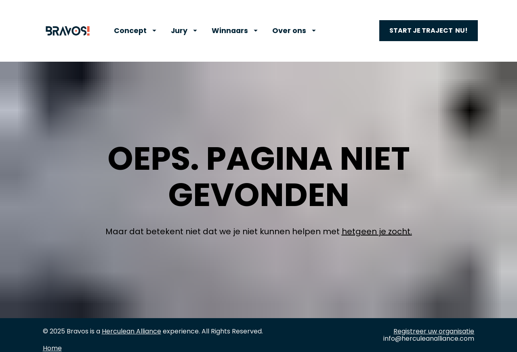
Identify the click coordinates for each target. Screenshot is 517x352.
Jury (184, 30)
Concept (135, 30)
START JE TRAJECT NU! (428, 30)
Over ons (294, 30)
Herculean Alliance (131, 318)
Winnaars (235, 30)
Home (52, 335)
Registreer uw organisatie (433, 318)
